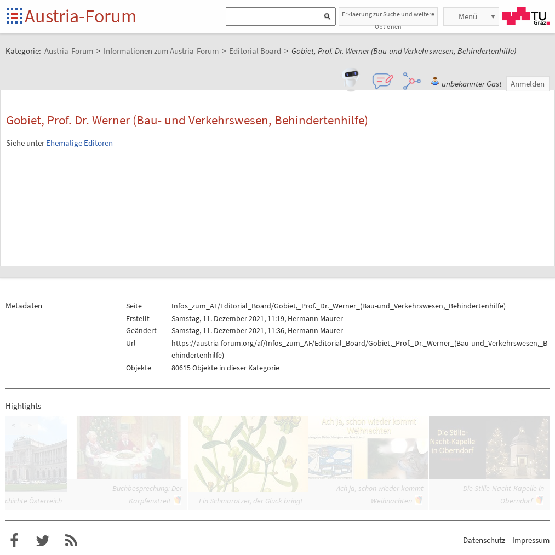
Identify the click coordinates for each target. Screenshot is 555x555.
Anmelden (528, 83)
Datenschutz (484, 540)
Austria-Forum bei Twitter (43, 541)
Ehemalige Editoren (79, 143)
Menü (468, 16)
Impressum (531, 540)
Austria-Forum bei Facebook (14, 541)
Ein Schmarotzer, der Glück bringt (251, 501)
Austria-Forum (80, 15)
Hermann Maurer (315, 318)
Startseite (15, 16)
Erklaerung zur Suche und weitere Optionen (388, 18)
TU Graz (526, 16)
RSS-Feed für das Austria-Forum (71, 541)
